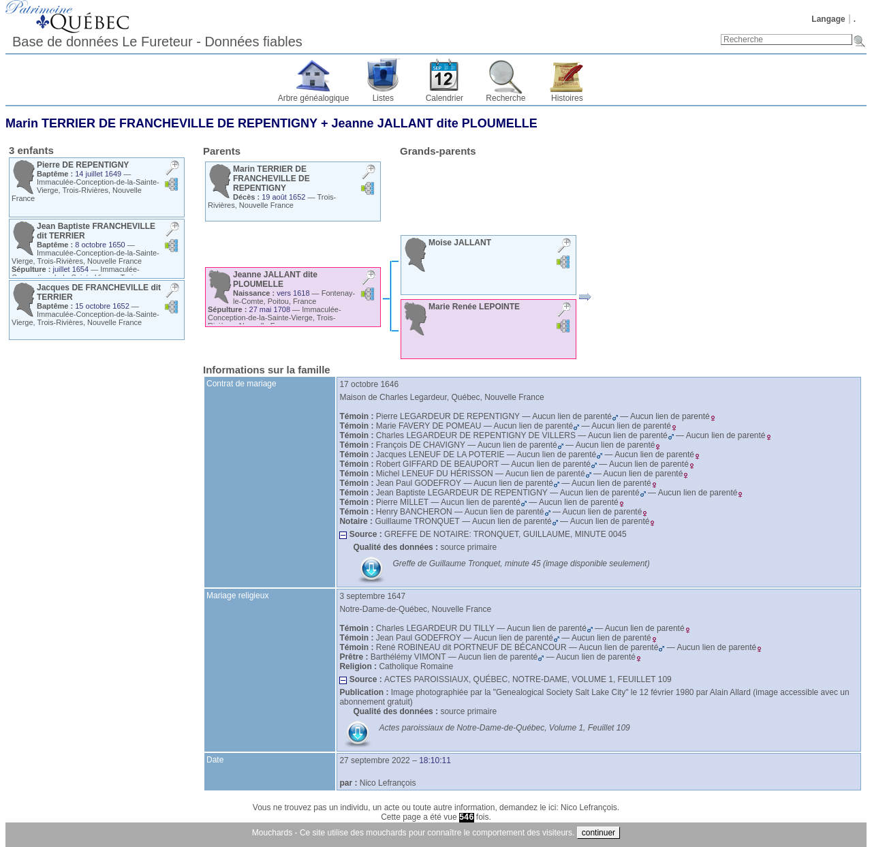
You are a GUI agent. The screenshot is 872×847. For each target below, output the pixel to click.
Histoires (567, 98)
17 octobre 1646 (369, 384)
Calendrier (444, 98)
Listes (383, 98)
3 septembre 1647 (372, 596)
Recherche (505, 98)
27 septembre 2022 (374, 760)
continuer (598, 832)
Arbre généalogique (313, 98)
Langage (828, 19)
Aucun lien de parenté (575, 416)
